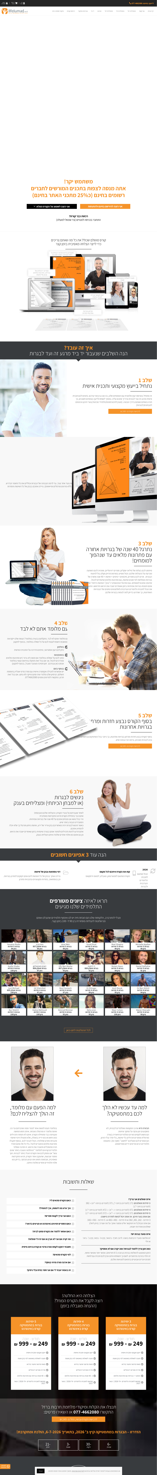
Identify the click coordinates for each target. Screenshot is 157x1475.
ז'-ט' (92, 11)
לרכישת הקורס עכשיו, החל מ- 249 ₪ (78, 1429)
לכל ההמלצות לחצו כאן (78, 1040)
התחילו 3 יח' (132, 11)
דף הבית (151, 11)
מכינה (99, 11)
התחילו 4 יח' (120, 11)
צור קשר (142, 11)
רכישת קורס (71, 11)
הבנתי (41, 1471)
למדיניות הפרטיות (78, 1471)
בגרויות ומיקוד (83, 11)
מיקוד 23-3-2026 (58, 11)
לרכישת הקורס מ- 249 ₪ (51, 510)
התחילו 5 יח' (109, 11)
